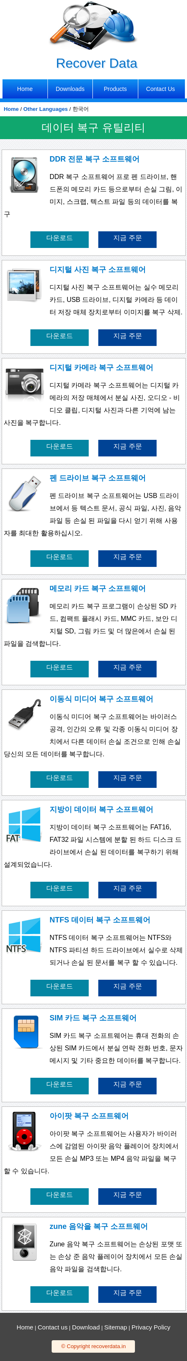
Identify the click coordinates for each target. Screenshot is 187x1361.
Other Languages (45, 109)
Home (11, 109)
